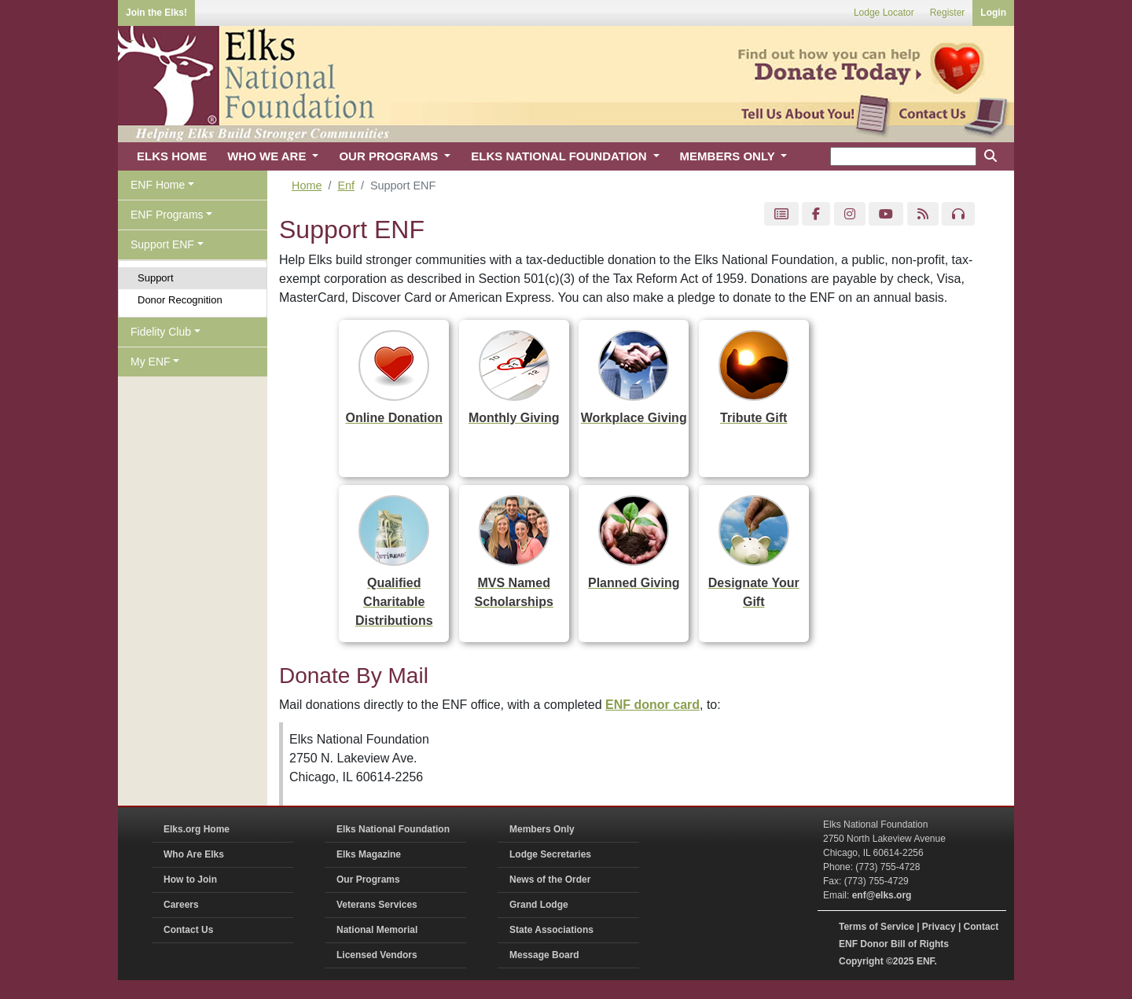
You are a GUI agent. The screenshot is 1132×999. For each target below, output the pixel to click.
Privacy (939, 926)
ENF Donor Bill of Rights (894, 943)
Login (993, 12)
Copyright (861, 961)
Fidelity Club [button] (160, 331)
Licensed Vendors (376, 954)
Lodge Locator (884, 12)
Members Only (542, 829)
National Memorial (376, 929)
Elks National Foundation (393, 829)
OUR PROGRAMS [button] (390, 156)
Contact (981, 926)
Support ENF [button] (162, 244)
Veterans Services (376, 904)
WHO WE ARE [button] (268, 156)
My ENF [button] (150, 361)
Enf (346, 185)
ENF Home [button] (157, 184)
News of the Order (549, 879)
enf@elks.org (882, 895)
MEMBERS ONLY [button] (729, 156)
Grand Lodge (538, 904)
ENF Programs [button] (167, 214)
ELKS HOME (172, 156)
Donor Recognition (180, 300)
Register (947, 12)
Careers (181, 904)
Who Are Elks (194, 854)
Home (307, 185)
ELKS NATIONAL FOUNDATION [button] (560, 156)
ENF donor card (652, 704)
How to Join (190, 879)
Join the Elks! (156, 12)
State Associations (551, 929)
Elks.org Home (197, 829)
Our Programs (368, 879)
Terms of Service (876, 926)
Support (156, 278)
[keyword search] (903, 156)
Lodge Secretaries (550, 854)
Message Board (544, 954)
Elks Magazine (368, 854)
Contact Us (188, 929)
